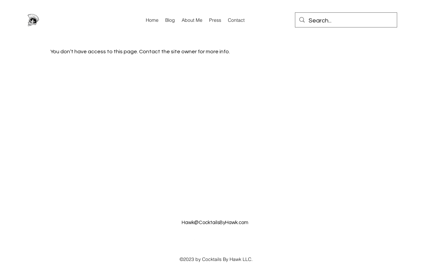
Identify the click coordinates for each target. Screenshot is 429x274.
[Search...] (346, 21)
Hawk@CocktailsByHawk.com (215, 222)
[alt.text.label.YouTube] (271, 20)
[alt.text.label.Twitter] (291, 20)
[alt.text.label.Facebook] (281, 20)
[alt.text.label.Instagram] (251, 20)
